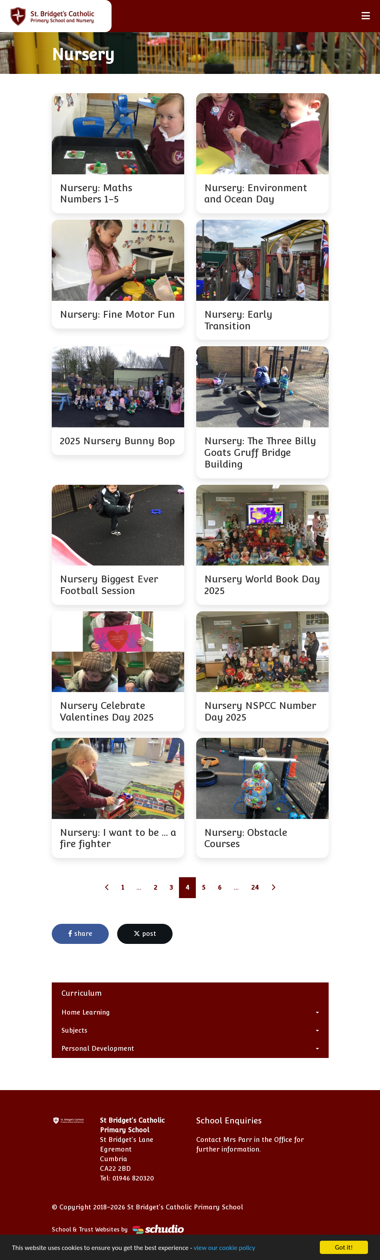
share (80, 933)
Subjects (74, 1030)
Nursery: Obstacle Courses (245, 838)
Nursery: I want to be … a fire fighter (118, 838)
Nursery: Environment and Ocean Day (255, 193)
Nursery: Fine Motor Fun (117, 314)
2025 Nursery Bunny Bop (117, 441)
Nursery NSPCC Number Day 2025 (260, 711)
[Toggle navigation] (366, 16)
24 (255, 887)
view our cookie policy (224, 1248)
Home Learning (85, 1012)
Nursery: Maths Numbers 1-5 (96, 193)
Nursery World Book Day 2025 (262, 584)
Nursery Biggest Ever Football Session (109, 584)
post (145, 933)
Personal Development (97, 1048)
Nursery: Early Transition (238, 320)
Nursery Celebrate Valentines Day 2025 (107, 711)
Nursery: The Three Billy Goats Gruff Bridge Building (260, 452)
